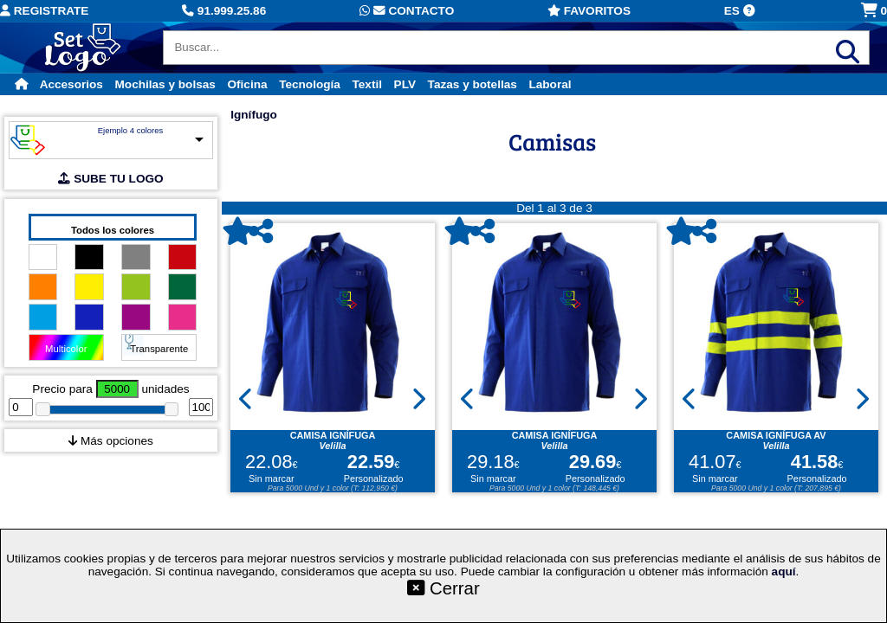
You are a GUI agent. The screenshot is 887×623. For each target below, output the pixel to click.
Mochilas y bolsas (165, 84)
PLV (405, 84)
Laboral (549, 84)
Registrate (44, 10)
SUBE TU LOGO (110, 178)
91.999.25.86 (224, 10)
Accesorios (71, 84)
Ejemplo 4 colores (131, 130)
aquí (784, 571)
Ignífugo (253, 114)
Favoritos (589, 10)
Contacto (406, 10)
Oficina (247, 84)
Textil (367, 84)
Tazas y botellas (472, 84)
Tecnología (309, 84)
